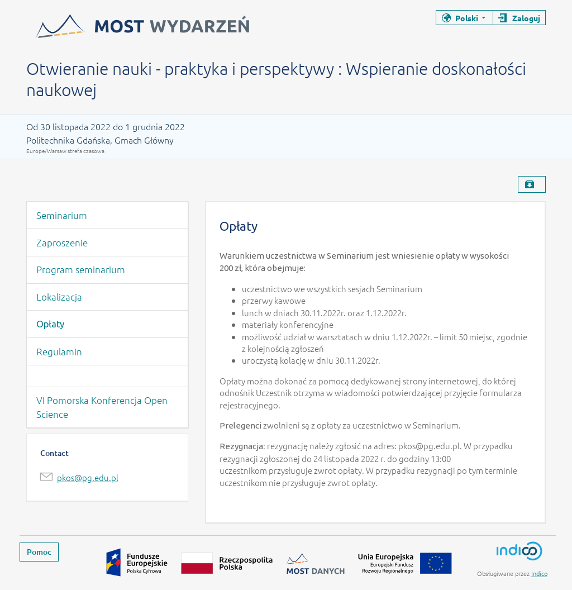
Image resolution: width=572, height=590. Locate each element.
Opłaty (50, 324)
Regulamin (59, 351)
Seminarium (61, 215)
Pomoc (39, 551)
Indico (539, 573)
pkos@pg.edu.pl (87, 477)
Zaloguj (526, 18)
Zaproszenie (62, 242)
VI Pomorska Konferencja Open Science (102, 407)
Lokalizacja (59, 297)
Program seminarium (80, 269)
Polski (466, 18)
